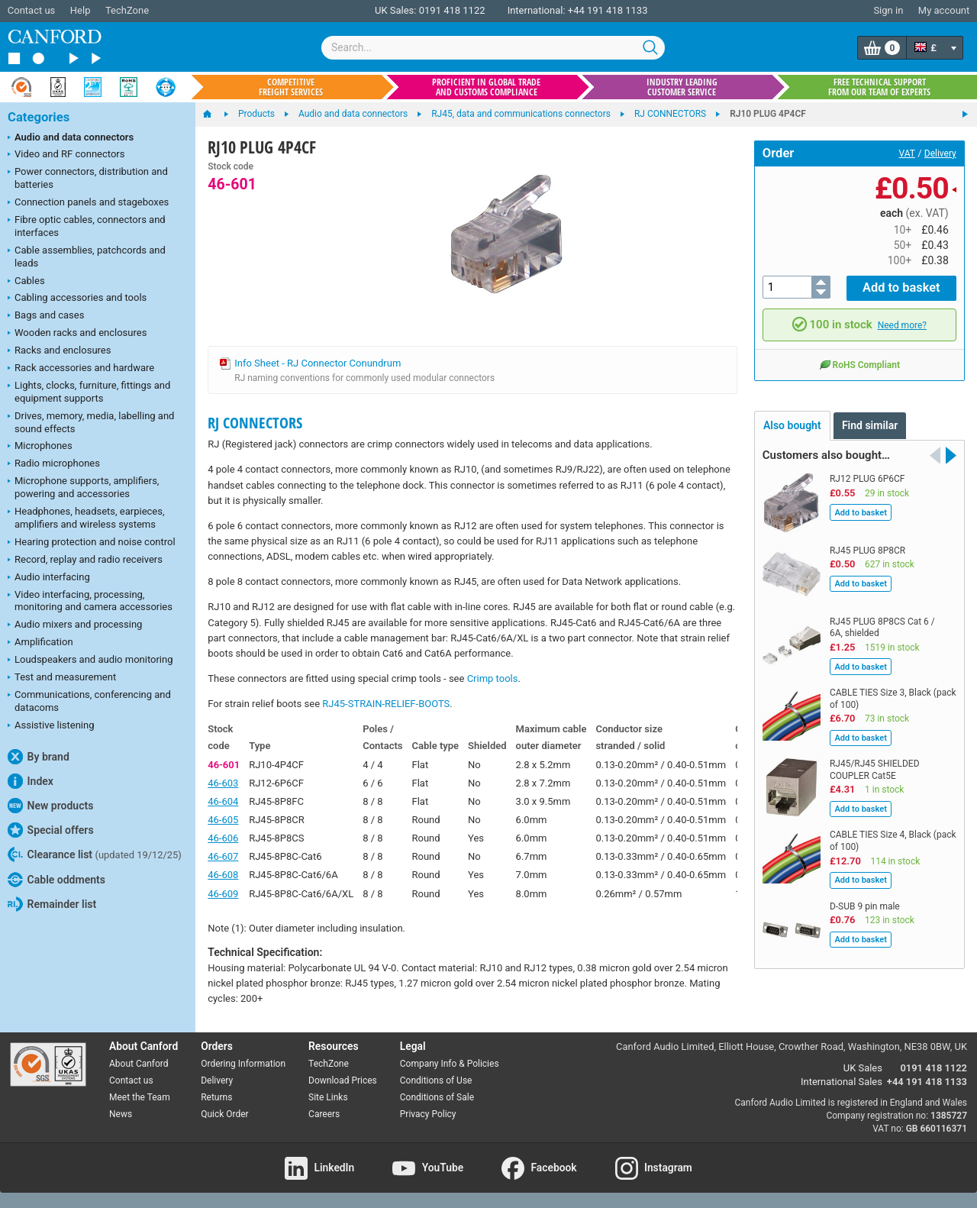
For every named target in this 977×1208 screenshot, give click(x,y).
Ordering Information (243, 1063)
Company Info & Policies (449, 1063)
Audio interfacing (49, 578)
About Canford (139, 1063)
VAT (907, 153)
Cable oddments (56, 879)
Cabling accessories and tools (77, 298)
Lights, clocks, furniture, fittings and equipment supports (89, 392)
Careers (324, 1114)
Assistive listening (51, 726)
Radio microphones (54, 464)
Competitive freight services (291, 87)
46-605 (223, 819)
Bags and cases (46, 316)
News (120, 1114)
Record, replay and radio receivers (85, 560)
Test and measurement (62, 678)
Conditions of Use (436, 1080)
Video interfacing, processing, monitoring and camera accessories (90, 601)
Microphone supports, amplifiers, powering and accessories (83, 487)
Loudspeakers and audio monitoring (90, 660)
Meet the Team (139, 1097)
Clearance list (95, 854)
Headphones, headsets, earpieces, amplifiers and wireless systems (86, 517)
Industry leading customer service (681, 87)
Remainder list (52, 904)
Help (80, 10)
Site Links (328, 1097)
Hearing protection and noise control (92, 543)
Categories (38, 117)
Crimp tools (492, 678)
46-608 (223, 874)
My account (943, 10)
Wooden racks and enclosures (77, 334)
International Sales (841, 1081)
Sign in (888, 10)
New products (50, 805)
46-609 (223, 894)
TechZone (127, 10)
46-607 (223, 856)
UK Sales (862, 1068)
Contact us (32, 10)
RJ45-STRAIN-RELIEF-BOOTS (386, 703)
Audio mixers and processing (75, 625)
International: (537, 10)
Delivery (940, 153)
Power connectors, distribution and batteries (88, 178)
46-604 (223, 801)
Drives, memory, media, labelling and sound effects (91, 422)
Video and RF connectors (66, 155)
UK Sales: (396, 10)
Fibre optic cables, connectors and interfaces (87, 226)
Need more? (902, 323)
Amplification (40, 643)
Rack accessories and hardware (81, 369)
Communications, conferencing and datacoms (89, 701)
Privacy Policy (428, 1114)
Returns (216, 1097)
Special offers (51, 830)
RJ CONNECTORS (255, 422)
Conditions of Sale (437, 1097)
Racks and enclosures (59, 351)
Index (30, 781)
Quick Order (224, 1114)
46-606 (223, 838)
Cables (26, 282)
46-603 (223, 783)
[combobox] (493, 48)
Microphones (40, 447)
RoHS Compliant (859, 362)
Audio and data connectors (71, 138)
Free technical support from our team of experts (879, 87)
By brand (38, 756)
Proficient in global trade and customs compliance (486, 87)
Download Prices (342, 1080)
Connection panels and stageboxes (88, 203)
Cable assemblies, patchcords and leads (87, 256)
